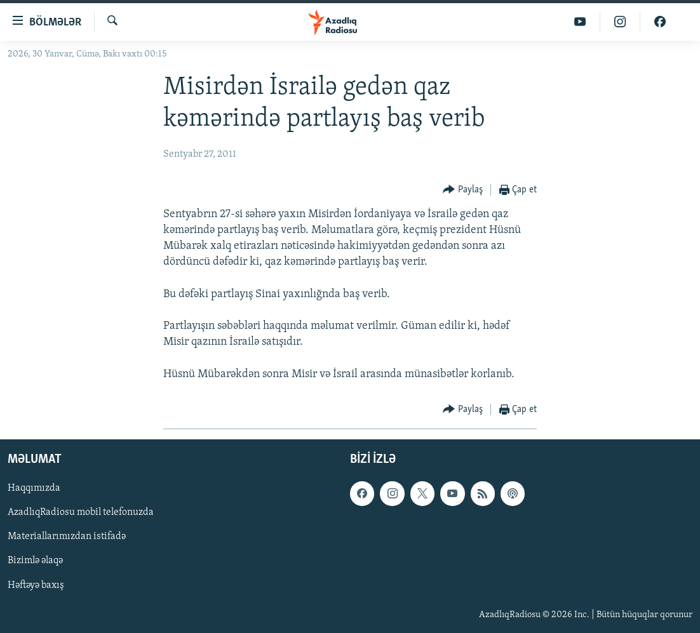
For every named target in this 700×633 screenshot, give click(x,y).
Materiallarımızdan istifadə (67, 536)
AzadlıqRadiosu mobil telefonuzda (81, 512)
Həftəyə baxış (36, 585)
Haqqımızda (34, 488)
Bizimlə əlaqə (35, 561)
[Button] (463, 190)
